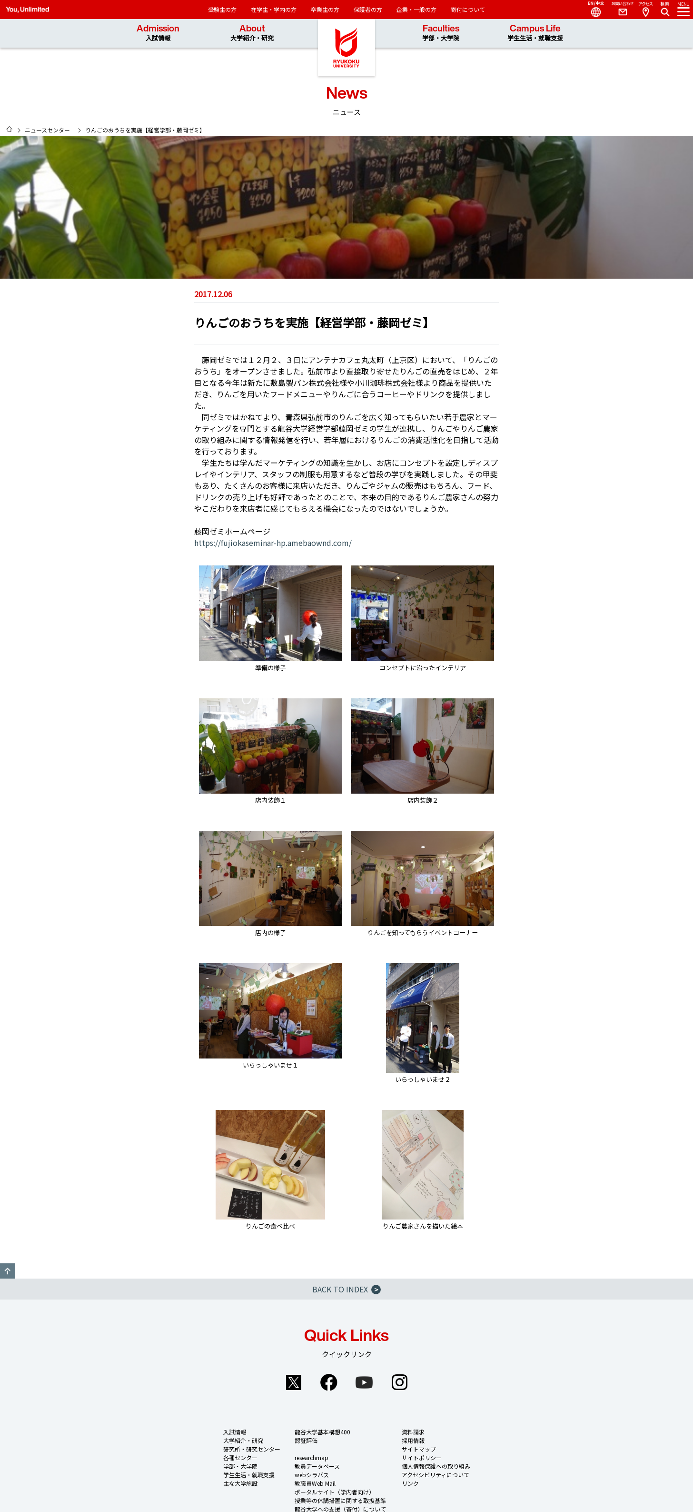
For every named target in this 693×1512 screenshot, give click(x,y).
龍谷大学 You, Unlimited (346, 47)
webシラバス (312, 1475)
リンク (410, 1483)
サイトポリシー (422, 1457)
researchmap (311, 1457)
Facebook (328, 1382)
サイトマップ (419, 1449)
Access (645, 9)
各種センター (240, 1457)
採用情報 (413, 1440)
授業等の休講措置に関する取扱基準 (340, 1500)
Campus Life (535, 33)
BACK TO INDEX (346, 1289)
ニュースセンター (47, 130)
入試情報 (234, 1432)
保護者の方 (368, 9)
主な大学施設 (240, 1483)
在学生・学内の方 (274, 9)
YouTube (364, 1382)
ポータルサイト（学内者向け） (335, 1492)
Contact (618, 9)
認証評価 (306, 1440)
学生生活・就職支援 (249, 1475)
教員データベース (317, 1466)
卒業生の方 (325, 9)
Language (592, 9)
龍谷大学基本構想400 (322, 1432)
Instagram (399, 1382)
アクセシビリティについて (435, 1475)
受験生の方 (222, 9)
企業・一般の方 (416, 9)
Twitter (293, 1382)
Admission (158, 33)
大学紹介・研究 (243, 1440)
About (252, 33)
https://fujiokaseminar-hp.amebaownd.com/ (273, 542)
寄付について (468, 9)
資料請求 (413, 1432)
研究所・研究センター (251, 1449)
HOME (9, 129)
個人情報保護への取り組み (436, 1466)
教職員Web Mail (315, 1483)
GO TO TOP (7, 1271)
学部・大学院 (240, 1466)
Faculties (440, 33)
